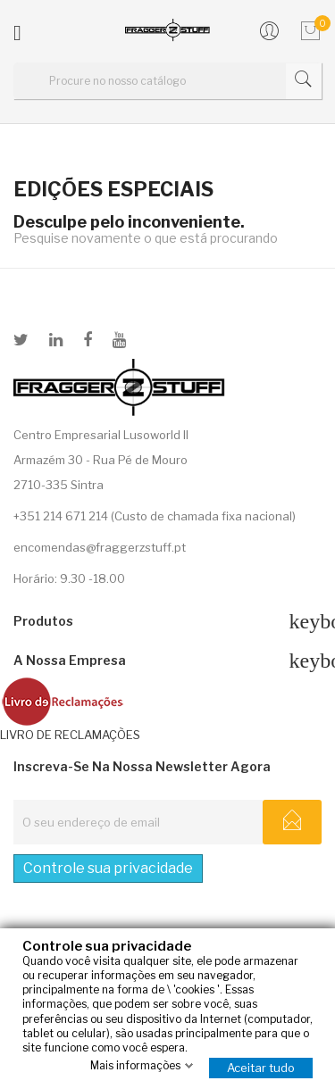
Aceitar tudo (261, 1067)
